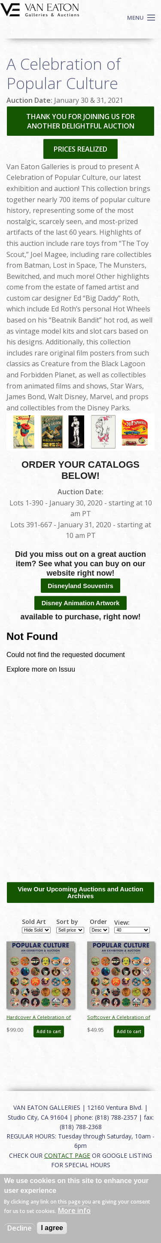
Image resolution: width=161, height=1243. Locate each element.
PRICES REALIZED (80, 149)
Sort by (67, 922)
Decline (19, 1228)
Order (98, 922)
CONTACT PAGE (67, 1155)
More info (74, 1210)
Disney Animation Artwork (81, 603)
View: (122, 923)
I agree (52, 1227)
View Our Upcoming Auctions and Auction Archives (80, 892)
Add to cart (48, 1031)
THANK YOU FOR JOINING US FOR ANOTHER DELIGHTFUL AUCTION (80, 121)
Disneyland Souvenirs (80, 586)
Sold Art (34, 922)
